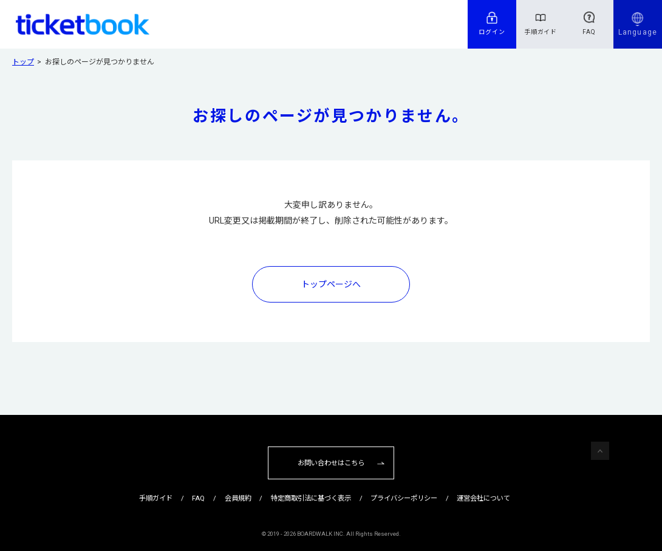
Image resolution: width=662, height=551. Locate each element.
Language (637, 32)
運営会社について (483, 498)
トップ (23, 62)
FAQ (589, 32)
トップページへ (331, 284)
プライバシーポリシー (403, 498)
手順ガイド (541, 32)
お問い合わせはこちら (331, 463)
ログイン (492, 32)
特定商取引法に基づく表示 (311, 498)
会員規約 (238, 498)
